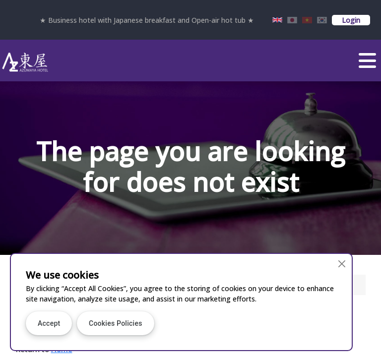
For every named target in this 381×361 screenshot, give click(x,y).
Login (351, 20)
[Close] (341, 264)
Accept (49, 323)
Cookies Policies (115, 323)
